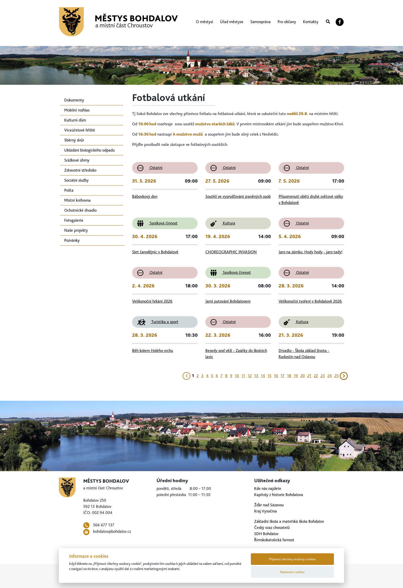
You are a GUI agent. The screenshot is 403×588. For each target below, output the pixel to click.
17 (283, 375)
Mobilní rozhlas (76, 110)
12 (250, 375)
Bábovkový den (144, 196)
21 (309, 375)
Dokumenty (74, 100)
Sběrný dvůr (74, 140)
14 (263, 375)
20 (302, 375)
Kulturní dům (75, 120)
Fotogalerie (73, 220)
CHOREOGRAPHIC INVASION (231, 251)
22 (316, 375)
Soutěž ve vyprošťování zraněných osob (238, 196)
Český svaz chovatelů (272, 527)
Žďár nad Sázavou (269, 504)
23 (322, 375)
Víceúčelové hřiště (79, 130)
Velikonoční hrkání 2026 (152, 301)
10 (237, 375)
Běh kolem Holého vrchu (152, 350)
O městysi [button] (204, 21)
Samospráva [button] (260, 21)
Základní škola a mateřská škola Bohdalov (289, 521)
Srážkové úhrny (76, 160)
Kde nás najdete (267, 488)
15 (269, 375)
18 (289, 375)
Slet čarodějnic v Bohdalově (155, 251)
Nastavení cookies (292, 572)
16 (276, 375)
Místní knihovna (77, 200)
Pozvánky (72, 240)
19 (296, 375)
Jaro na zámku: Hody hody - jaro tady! (310, 251)
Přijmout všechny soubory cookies (292, 559)
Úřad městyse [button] (231, 21)
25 (336, 375)
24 (329, 375)
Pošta (69, 190)
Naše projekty (76, 230)
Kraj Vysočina (265, 511)
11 (243, 375)
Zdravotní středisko (80, 170)
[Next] (344, 375)
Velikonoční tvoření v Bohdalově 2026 (310, 301)
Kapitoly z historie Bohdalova (278, 494)
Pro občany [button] (287, 21)
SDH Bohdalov (266, 533)
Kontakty (310, 21)
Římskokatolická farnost (274, 539)
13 (256, 375)
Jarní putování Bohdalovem (228, 301)
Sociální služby (76, 180)
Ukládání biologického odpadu (89, 150)
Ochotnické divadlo (80, 210)
